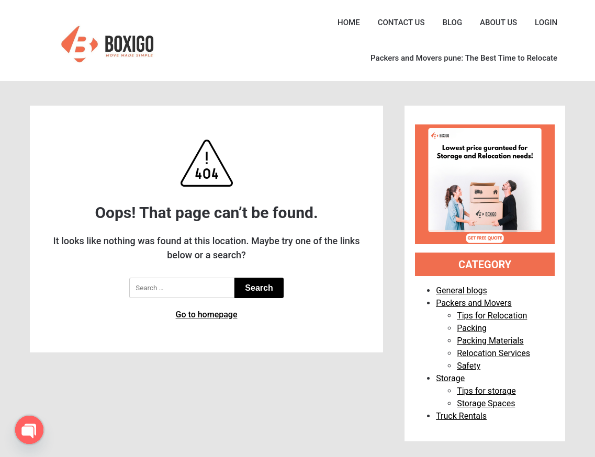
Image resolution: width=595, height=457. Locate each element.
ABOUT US (498, 22)
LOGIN (546, 22)
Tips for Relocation (492, 316)
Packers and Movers (474, 303)
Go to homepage (207, 314)
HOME (349, 22)
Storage (450, 378)
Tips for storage (486, 391)
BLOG (452, 22)
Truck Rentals (461, 416)
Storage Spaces (486, 403)
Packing (472, 328)
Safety (468, 366)
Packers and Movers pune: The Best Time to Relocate (464, 58)
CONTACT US (401, 22)
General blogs (461, 290)
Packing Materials (490, 341)
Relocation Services (493, 353)
